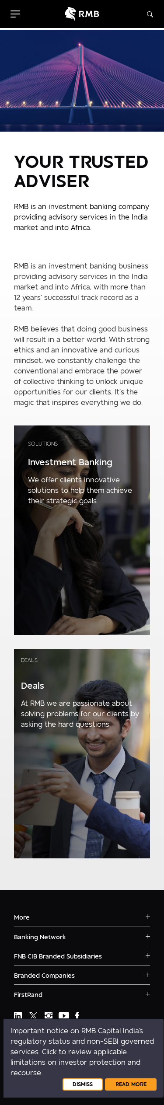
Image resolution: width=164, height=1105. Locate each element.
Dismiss (83, 1084)
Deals (29, 660)
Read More (131, 1084)
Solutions (43, 443)
